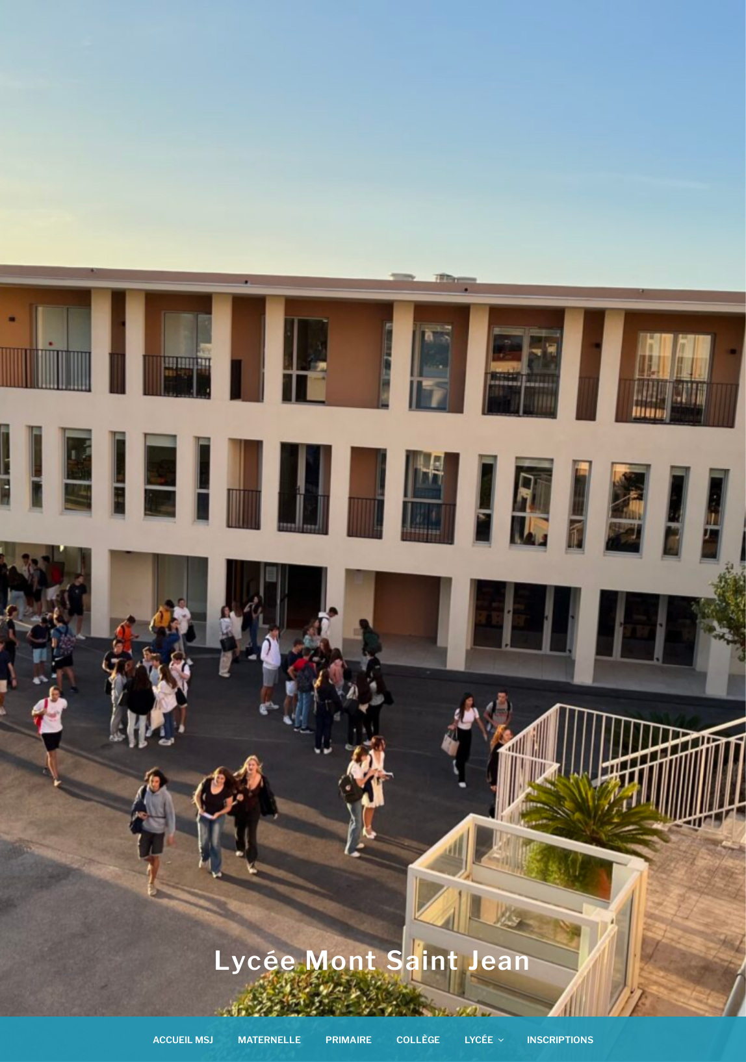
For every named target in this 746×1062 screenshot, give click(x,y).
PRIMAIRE (349, 1039)
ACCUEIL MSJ (183, 1039)
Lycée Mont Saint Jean (373, 960)
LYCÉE (485, 1039)
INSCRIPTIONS (560, 1039)
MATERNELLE (269, 1039)
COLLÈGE (418, 1039)
